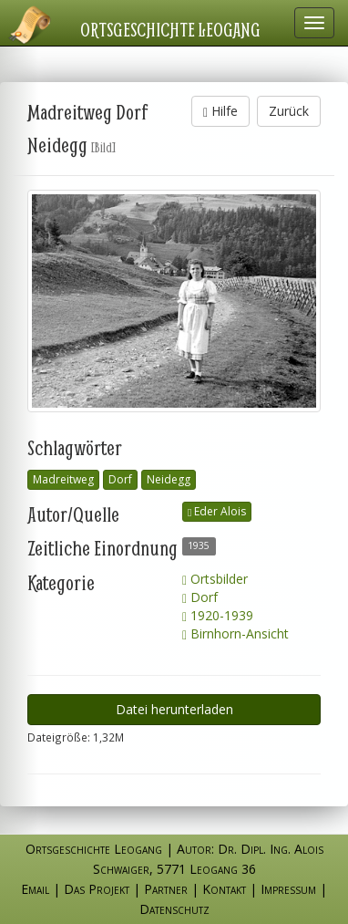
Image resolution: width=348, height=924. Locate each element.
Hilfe (220, 110)
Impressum (288, 889)
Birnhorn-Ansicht (235, 633)
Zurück (289, 110)
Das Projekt (96, 889)
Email (35, 889)
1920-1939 (217, 615)
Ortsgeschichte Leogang (170, 29)
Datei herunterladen (174, 709)
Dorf (120, 479)
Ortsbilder (215, 578)
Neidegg (168, 479)
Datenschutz (174, 909)
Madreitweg (63, 479)
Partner (166, 889)
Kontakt (224, 889)
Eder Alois (217, 511)
